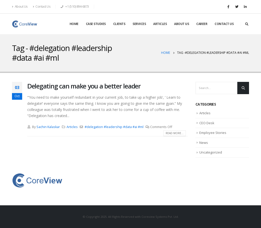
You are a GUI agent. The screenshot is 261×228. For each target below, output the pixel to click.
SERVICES (139, 24)
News (203, 142)
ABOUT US (181, 24)
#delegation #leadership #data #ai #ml (114, 127)
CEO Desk (206, 123)
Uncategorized (210, 152)
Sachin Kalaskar (48, 127)
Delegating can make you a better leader (84, 86)
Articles (72, 127)
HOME (74, 24)
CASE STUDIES (96, 24)
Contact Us (42, 6)
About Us (20, 6)
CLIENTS (119, 24)
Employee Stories (212, 132)
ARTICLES (160, 24)
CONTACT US (224, 24)
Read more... (175, 133)
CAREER (201, 24)
